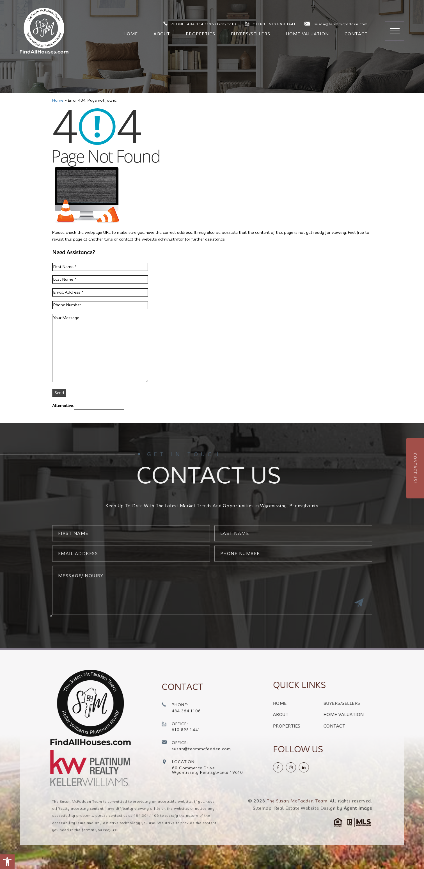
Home (130, 33)
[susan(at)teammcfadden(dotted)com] (196, 771)
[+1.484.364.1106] (181, 733)
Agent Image (358, 833)
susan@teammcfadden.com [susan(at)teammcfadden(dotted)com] (336, 24)
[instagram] (315, 767)
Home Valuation (307, 33)
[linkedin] (328, 767)
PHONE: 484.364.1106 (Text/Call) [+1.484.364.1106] (200, 23)
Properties (200, 33)
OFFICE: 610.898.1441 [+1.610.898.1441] (270, 23)
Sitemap (262, 833)
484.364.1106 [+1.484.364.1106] (146, 840)
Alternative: (63, 405)
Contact (356, 33)
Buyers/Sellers (250, 33)
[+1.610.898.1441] (181, 752)
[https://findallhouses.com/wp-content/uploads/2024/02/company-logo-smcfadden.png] (76, 707)
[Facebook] (302, 767)
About (161, 33)
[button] (7, 861)
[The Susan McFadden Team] (44, 31)
